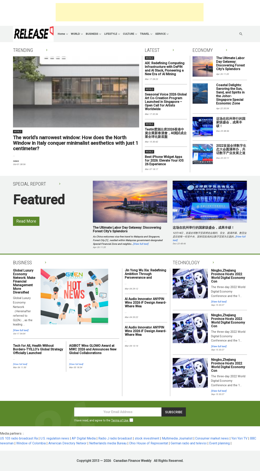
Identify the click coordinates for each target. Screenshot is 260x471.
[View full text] (140, 244)
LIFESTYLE (110, 33)
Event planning (219, 443)
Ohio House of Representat (148, 443)
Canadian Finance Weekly (132, 461)
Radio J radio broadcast (115, 438)
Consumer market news (212, 438)
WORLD (75, 33)
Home (61, 33)
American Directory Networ (67, 443)
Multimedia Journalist (177, 438)
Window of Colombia (31, 443)
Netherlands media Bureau (108, 443)
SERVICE (160, 33)
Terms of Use (120, 420)
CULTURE (128, 33)
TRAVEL (144, 33)
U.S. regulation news (54, 438)
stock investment (147, 438)
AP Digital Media (84, 438)
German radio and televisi (189, 443)
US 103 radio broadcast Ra (19, 438)
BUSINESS (92, 33)
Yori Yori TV (239, 438)
